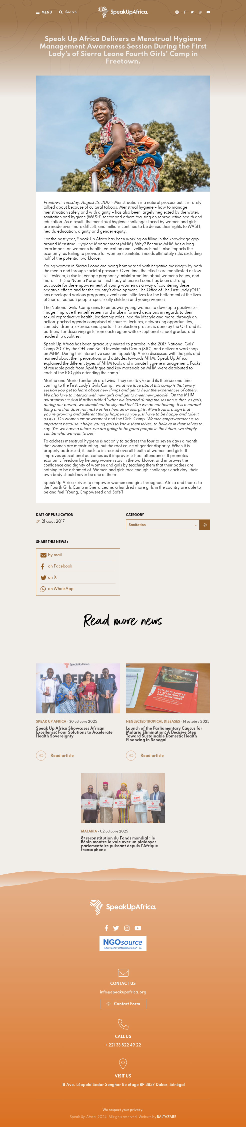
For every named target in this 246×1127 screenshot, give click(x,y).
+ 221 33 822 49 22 (123, 1045)
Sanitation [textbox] (137, 525)
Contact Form (123, 1004)
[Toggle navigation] (44, 12)
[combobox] (163, 524)
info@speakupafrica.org (123, 992)
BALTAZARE (166, 1117)
